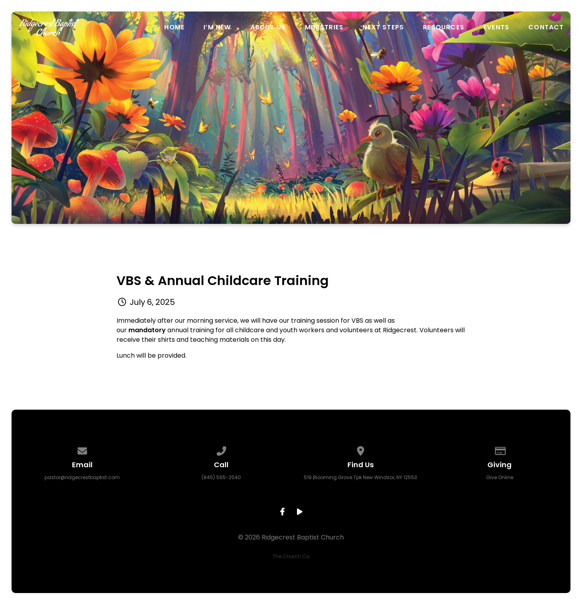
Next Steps (383, 27)
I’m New (217, 27)
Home (174, 27)
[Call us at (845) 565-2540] (221, 449)
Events (496, 27)
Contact (546, 27)
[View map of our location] (360, 449)
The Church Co (291, 556)
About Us (268, 27)
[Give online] (499, 449)
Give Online (499, 477)
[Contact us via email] (82, 449)
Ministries (324, 27)
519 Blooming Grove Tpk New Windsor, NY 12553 (360, 477)
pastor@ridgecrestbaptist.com (82, 477)
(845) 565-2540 (221, 477)
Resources (443, 27)
